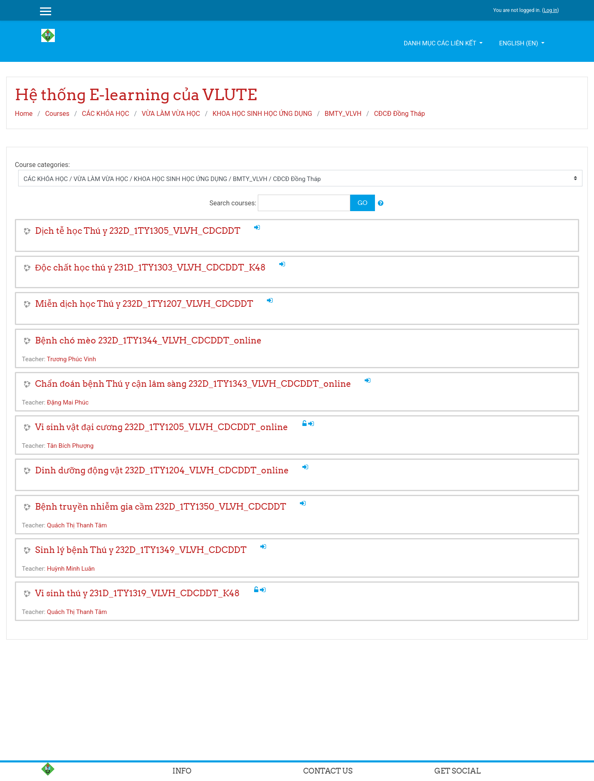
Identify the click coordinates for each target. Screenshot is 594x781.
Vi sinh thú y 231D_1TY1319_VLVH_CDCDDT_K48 (137, 593)
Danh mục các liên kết (441, 43)
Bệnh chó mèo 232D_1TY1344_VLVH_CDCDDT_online (148, 340)
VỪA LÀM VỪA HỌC (170, 114)
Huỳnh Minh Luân (71, 568)
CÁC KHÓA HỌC (105, 114)
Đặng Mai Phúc (68, 402)
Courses (57, 114)
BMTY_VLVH (343, 114)
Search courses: (234, 203)
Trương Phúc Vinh (71, 359)
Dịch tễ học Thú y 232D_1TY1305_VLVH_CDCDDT (137, 230)
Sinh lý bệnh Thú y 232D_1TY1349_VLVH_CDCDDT (141, 549)
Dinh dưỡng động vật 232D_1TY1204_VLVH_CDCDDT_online (162, 470)
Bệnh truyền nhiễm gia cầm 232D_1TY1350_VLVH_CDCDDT (160, 506)
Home (24, 114)
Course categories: (42, 165)
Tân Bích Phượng (70, 445)
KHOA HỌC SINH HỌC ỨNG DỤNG (262, 114)
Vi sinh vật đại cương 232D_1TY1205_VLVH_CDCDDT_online (161, 427)
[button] (380, 203)
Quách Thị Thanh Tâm (77, 525)
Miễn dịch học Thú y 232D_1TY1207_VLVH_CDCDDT (144, 303)
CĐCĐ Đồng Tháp (399, 114)
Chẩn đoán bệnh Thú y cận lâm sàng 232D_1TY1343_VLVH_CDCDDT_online (193, 383)
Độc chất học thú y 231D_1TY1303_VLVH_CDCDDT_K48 (150, 267)
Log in (550, 10)
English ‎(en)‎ (519, 43)
